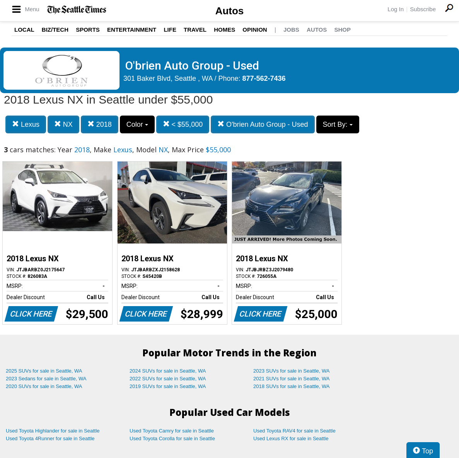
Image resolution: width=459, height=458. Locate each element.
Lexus (25, 124)
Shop (342, 29)
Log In (395, 9)
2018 (99, 124)
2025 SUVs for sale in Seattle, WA (44, 371)
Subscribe (423, 9)
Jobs (291, 29)
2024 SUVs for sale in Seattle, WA (168, 371)
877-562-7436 (264, 78)
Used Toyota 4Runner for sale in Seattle (50, 438)
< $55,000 (183, 124)
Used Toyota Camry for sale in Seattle (172, 431)
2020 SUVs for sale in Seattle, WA (44, 386)
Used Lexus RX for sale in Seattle (290, 438)
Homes (224, 29)
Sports (88, 29)
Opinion (254, 29)
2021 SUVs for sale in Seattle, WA (291, 378)
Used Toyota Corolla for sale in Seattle (172, 438)
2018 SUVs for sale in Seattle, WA (291, 386)
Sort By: (338, 124)
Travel (195, 29)
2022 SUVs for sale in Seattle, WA (168, 378)
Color (137, 124)
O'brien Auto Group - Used (262, 124)
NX (63, 124)
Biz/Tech (55, 29)
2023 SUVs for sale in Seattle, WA (291, 371)
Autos (229, 11)
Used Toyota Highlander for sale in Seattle (53, 431)
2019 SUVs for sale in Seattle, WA (168, 386)
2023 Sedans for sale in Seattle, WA (46, 378)
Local (24, 29)
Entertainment (131, 29)
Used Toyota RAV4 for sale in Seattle (294, 431)
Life (170, 29)
